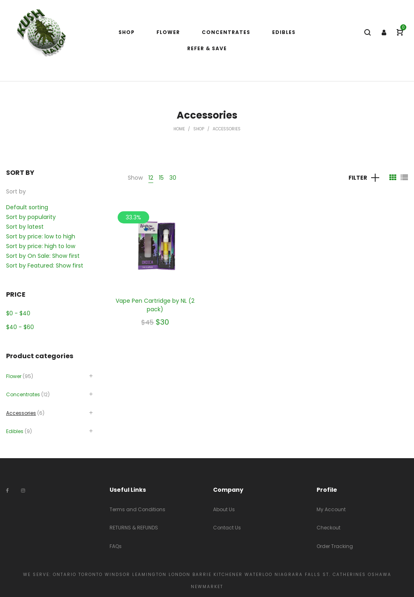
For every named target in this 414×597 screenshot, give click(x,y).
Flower (13, 376)
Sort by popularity (31, 217)
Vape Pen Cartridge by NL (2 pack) (155, 305)
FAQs (116, 546)
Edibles (14, 431)
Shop (198, 129)
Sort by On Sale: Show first (43, 256)
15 (161, 178)
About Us (224, 509)
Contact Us (227, 527)
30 (172, 178)
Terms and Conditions (137, 509)
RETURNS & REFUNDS (134, 527)
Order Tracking (335, 546)
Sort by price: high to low (40, 246)
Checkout (328, 527)
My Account (331, 509)
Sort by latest (25, 227)
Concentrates (23, 394)
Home (179, 129)
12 (150, 178)
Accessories (21, 413)
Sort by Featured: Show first (44, 265)
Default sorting (27, 207)
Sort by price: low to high (40, 236)
